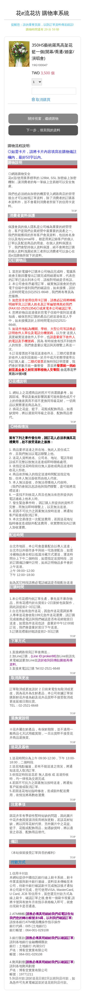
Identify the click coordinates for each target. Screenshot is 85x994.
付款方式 (18, 857)
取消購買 (42, 94)
